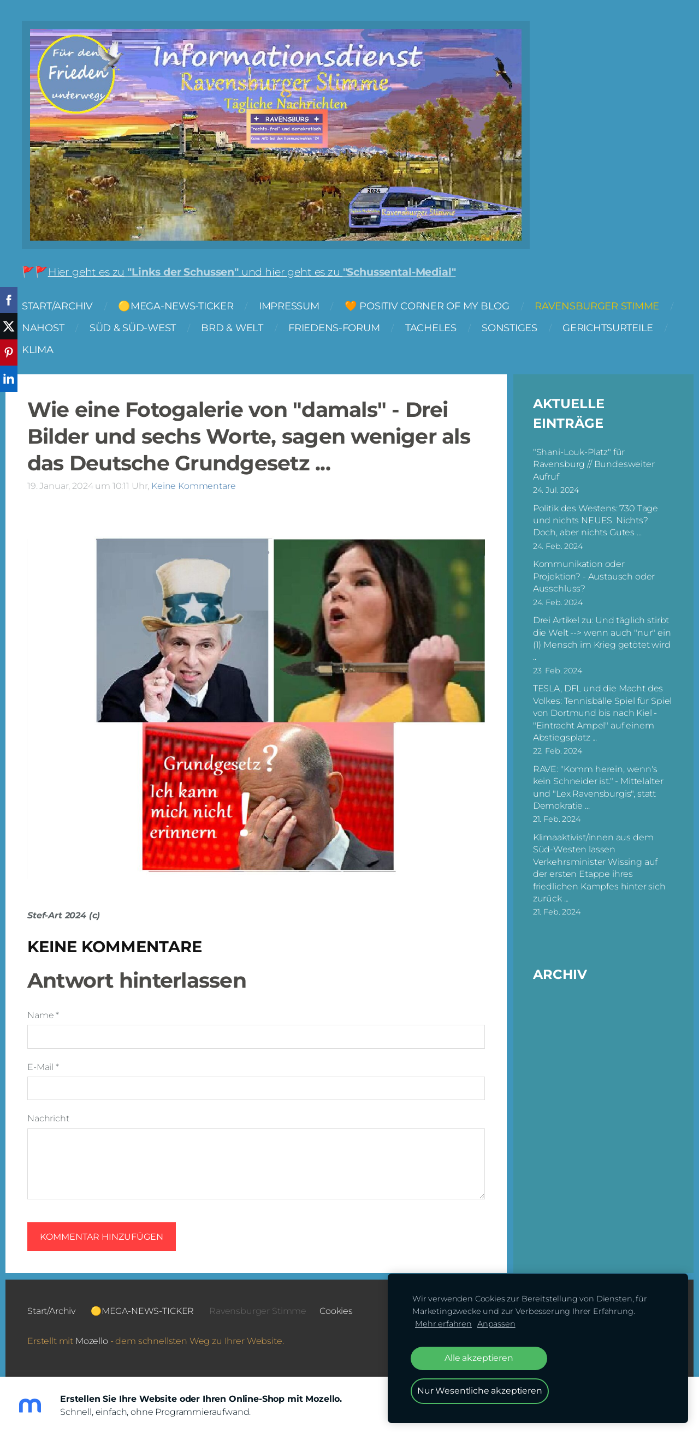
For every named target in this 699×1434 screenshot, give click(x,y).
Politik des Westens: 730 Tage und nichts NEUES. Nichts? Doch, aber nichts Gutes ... (595, 520)
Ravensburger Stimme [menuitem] (597, 306)
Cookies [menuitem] (336, 1311)
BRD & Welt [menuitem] (232, 327)
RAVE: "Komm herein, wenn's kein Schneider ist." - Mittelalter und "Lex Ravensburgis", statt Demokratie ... (598, 787)
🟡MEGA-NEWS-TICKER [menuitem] (175, 306)
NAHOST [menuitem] (43, 327)
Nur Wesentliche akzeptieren (479, 1390)
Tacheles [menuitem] (431, 327)
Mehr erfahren (443, 1324)
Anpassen (496, 1324)
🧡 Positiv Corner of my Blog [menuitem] (427, 306)
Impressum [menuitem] (289, 306)
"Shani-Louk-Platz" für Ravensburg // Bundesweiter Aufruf (594, 464)
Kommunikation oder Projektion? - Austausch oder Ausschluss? (594, 576)
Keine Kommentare (193, 486)
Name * (43, 1015)
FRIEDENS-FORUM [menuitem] (334, 327)
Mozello (91, 1341)
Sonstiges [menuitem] (509, 327)
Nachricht (48, 1118)
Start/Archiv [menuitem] (57, 306)
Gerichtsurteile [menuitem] (607, 327)
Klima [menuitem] (38, 349)
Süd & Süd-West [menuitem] (133, 327)
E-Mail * (43, 1067)
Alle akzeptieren (479, 1358)
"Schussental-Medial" (399, 271)
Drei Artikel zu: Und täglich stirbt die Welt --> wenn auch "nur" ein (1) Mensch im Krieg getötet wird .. (602, 638)
